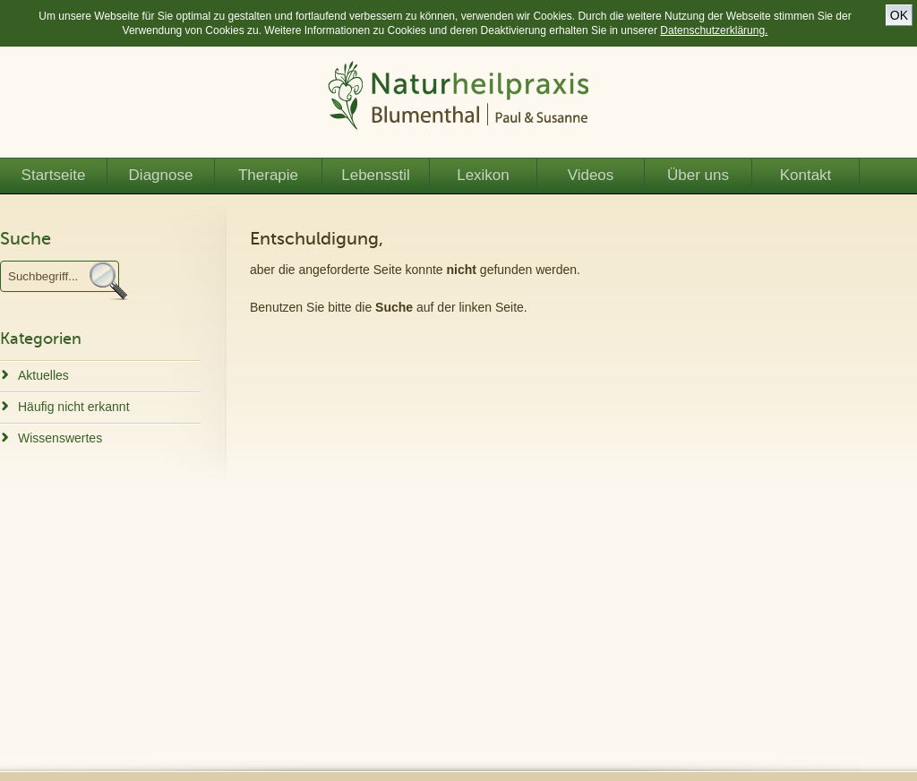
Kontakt (806, 175)
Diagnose (161, 175)
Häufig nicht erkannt (74, 406)
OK (899, 15)
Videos (591, 175)
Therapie (268, 175)
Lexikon (483, 175)
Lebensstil (375, 175)
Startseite (53, 175)
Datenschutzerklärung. (713, 30)
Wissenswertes (60, 438)
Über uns (698, 175)
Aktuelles (43, 375)
